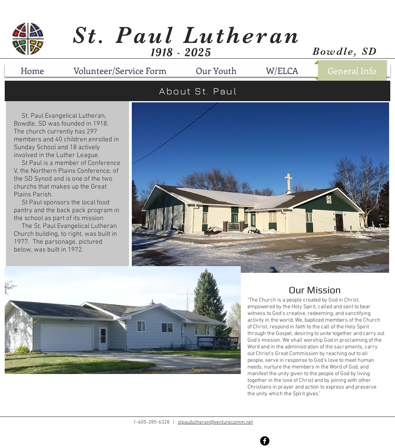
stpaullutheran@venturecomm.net (215, 422)
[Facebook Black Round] (264, 441)
